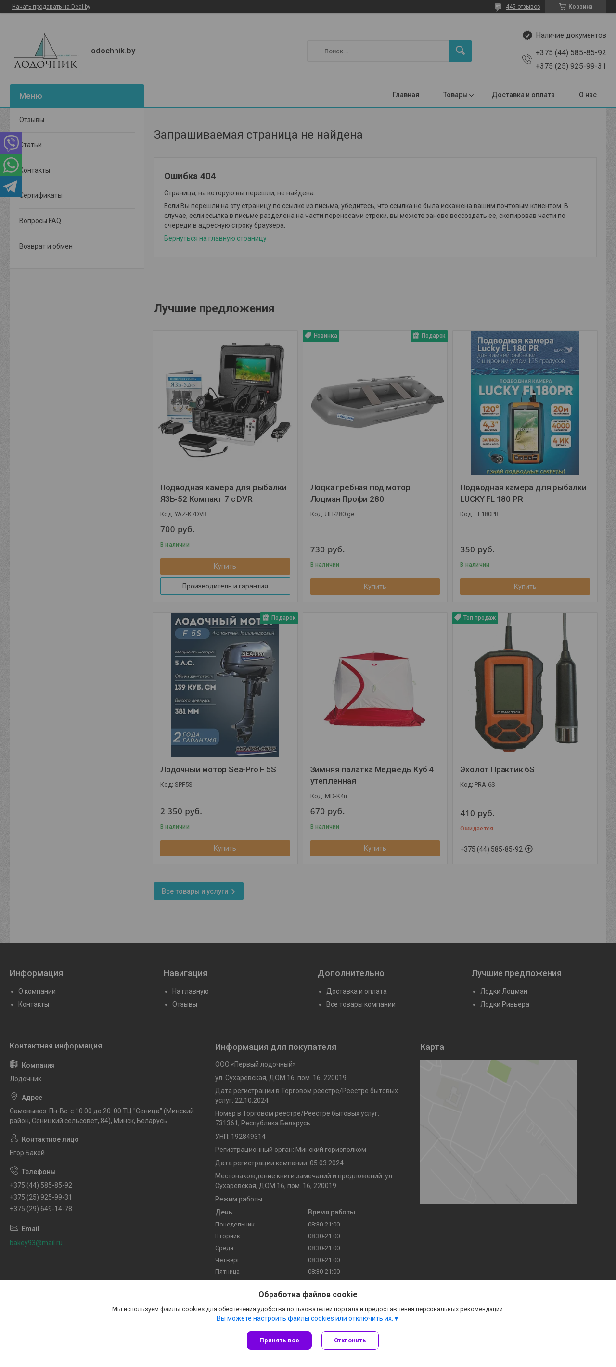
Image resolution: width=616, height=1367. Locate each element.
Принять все (279, 1340)
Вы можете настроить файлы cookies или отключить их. (305, 1318)
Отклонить (350, 1340)
